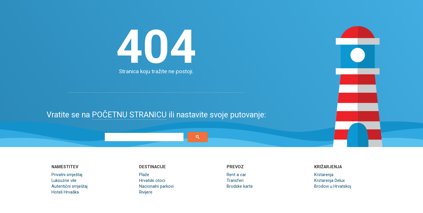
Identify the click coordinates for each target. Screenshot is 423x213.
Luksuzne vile (64, 180)
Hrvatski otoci (152, 180)
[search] (143, 137)
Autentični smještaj (69, 186)
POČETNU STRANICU (129, 114)
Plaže (144, 174)
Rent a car (236, 174)
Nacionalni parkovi (156, 186)
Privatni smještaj (66, 174)
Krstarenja (323, 174)
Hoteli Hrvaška (65, 192)
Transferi (235, 180)
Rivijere (145, 192)
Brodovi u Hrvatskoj (332, 186)
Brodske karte (240, 186)
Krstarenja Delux (329, 180)
